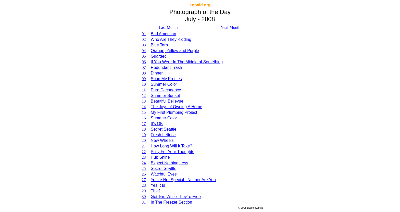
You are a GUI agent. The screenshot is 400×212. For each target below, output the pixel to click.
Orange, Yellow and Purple (175, 50)
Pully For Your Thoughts (172, 151)
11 (144, 90)
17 (144, 123)
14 (144, 107)
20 (144, 140)
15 (144, 112)
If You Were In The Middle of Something (187, 62)
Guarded (159, 56)
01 (144, 34)
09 (144, 79)
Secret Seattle (164, 129)
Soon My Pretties (166, 79)
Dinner (157, 73)
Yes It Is (158, 185)
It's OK (157, 123)
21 (144, 146)
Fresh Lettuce (163, 135)
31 (144, 202)
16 (144, 118)
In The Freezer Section (171, 202)
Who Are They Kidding (171, 39)
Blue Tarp (159, 45)
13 (144, 101)
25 (144, 168)
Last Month (168, 27)
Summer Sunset (165, 95)
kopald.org (200, 5)
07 (144, 67)
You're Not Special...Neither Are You (183, 180)
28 (144, 185)
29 (144, 191)
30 (144, 196)
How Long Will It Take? (171, 146)
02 (144, 39)
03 (144, 45)
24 (144, 163)
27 (144, 180)
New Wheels (162, 140)
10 (144, 84)
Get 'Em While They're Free (176, 196)
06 (144, 62)
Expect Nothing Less (169, 163)
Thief (155, 191)
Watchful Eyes (164, 174)
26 (144, 174)
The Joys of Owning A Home (176, 107)
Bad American (163, 34)
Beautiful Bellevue (167, 101)
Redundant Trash (166, 67)
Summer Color (164, 84)
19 (144, 135)
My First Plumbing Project (174, 112)
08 (144, 73)
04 (144, 50)
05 (144, 56)
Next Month (230, 27)
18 (144, 129)
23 (144, 157)
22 (144, 151)
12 (144, 95)
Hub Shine (160, 157)
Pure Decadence (166, 90)
